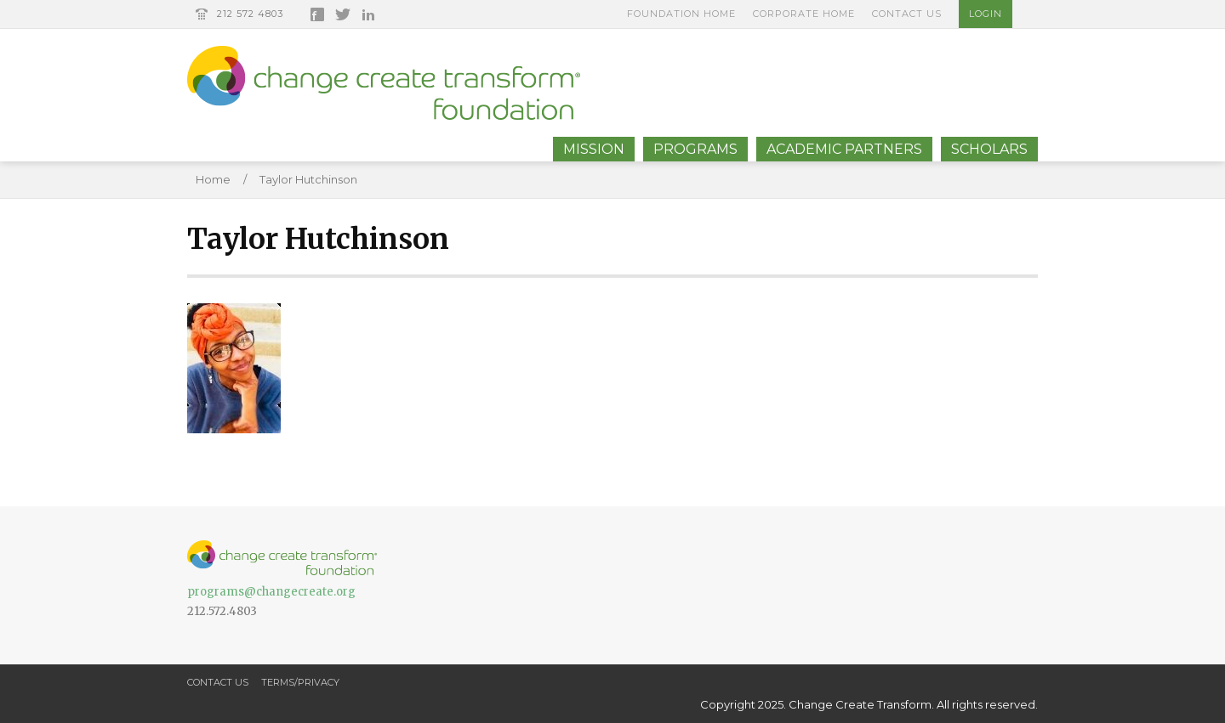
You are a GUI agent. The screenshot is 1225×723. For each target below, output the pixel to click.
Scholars (989, 149)
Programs (695, 149)
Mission (593, 149)
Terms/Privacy (300, 682)
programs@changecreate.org (271, 592)
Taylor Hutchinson (308, 179)
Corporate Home (804, 14)
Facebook (317, 14)
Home (213, 179)
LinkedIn (368, 14)
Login (985, 14)
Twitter (342, 14)
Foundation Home (681, 14)
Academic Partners (844, 149)
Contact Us (907, 14)
